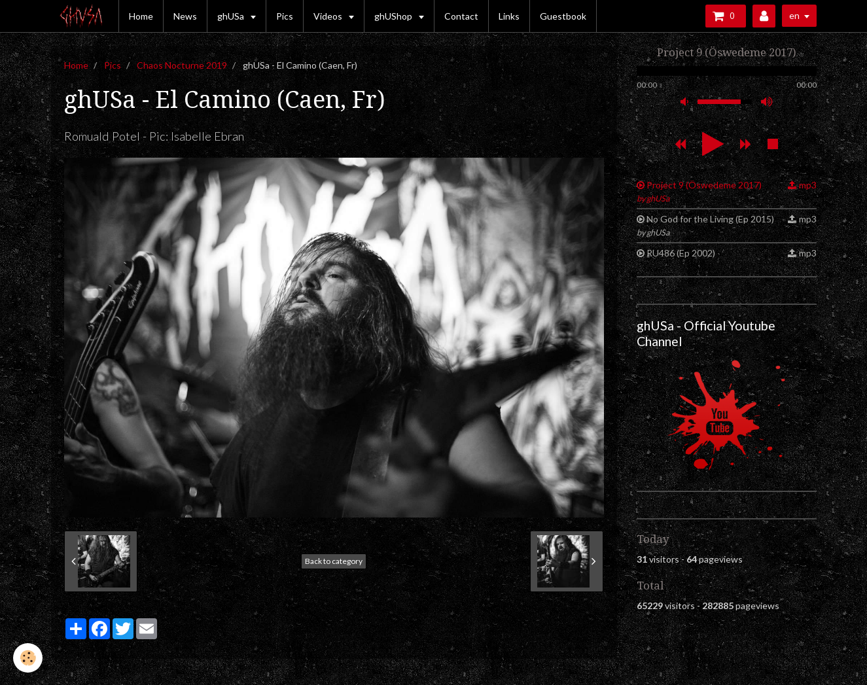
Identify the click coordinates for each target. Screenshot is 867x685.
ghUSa (231, 16)
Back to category (334, 561)
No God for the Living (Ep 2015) (706, 225)
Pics (284, 16)
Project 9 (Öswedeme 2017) (699, 191)
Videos (328, 16)
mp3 (808, 184)
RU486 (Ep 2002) (680, 252)
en (794, 15)
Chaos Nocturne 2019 (182, 65)
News (185, 16)
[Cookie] (28, 658)
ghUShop (394, 16)
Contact (461, 16)
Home (141, 16)
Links (509, 16)
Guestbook (563, 16)
